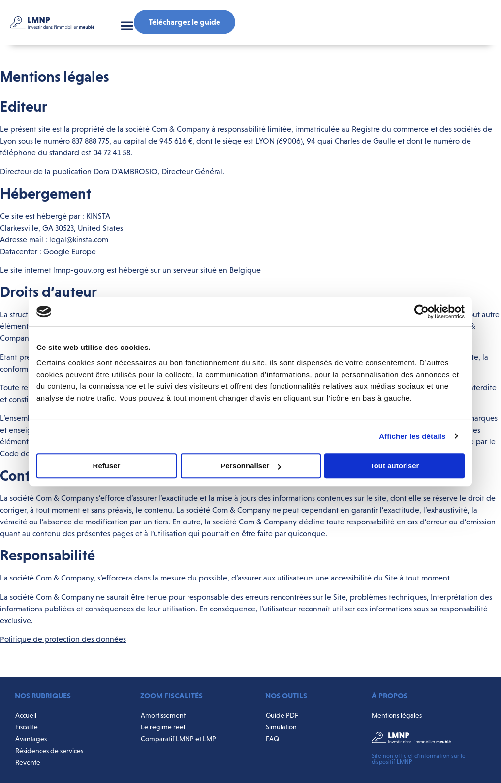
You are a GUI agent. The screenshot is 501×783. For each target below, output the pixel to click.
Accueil (25, 715)
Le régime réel (163, 727)
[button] (127, 25)
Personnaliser (250, 466)
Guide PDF (282, 715)
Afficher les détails (412, 436)
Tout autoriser (394, 466)
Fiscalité (26, 727)
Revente (27, 762)
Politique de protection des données (63, 639)
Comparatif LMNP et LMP (178, 739)
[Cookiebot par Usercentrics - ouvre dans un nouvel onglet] (421, 311)
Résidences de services (49, 750)
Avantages (31, 739)
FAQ (272, 739)
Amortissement (163, 715)
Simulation (281, 727)
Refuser (107, 466)
